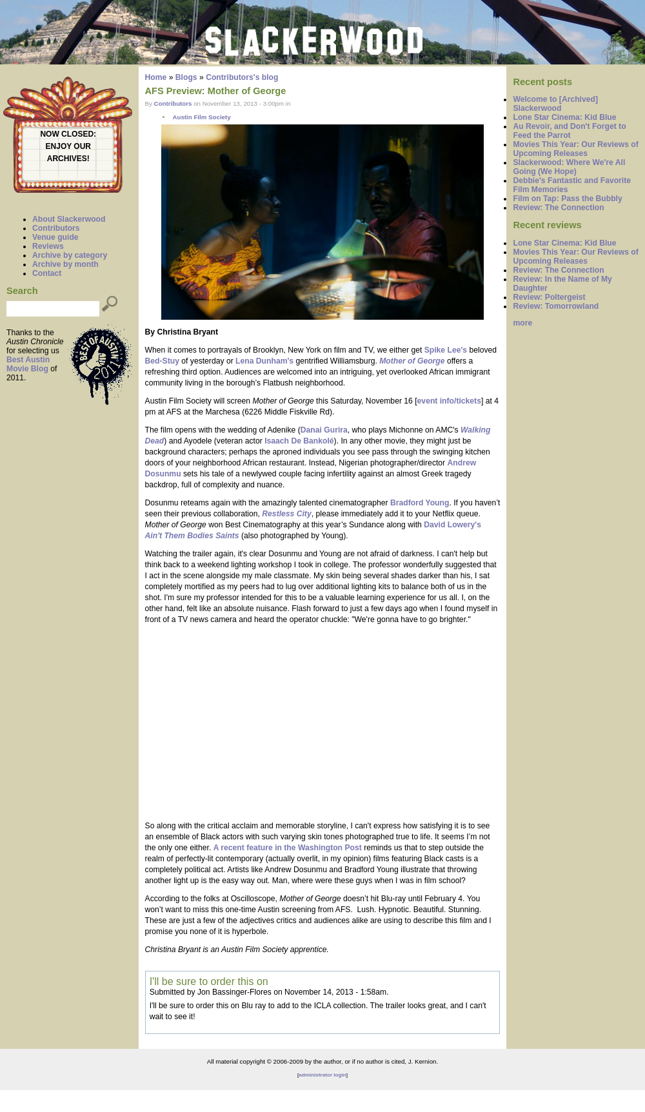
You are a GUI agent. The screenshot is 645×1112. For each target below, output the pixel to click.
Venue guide (55, 237)
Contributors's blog (242, 77)
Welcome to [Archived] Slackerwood (555, 104)
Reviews (48, 246)
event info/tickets (449, 400)
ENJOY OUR (68, 146)
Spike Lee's (445, 350)
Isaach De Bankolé (298, 440)
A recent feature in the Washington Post (287, 847)
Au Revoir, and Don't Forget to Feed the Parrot (569, 131)
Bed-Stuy (162, 361)
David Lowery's (452, 524)
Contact (46, 273)
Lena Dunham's (265, 361)
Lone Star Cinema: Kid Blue (564, 117)
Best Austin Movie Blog (28, 364)
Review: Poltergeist (549, 297)
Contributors (56, 228)
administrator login (322, 1075)
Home (156, 77)
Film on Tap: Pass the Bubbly (567, 198)
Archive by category (69, 255)
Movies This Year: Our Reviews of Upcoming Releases (575, 149)
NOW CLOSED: (68, 134)
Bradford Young (419, 502)
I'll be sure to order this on (209, 981)
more (522, 322)
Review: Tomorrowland (556, 306)
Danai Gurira (324, 429)
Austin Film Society (201, 117)
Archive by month (65, 264)
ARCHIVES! (68, 158)
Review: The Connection (558, 207)
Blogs (186, 77)
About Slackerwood (68, 219)
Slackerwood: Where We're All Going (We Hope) (569, 167)
